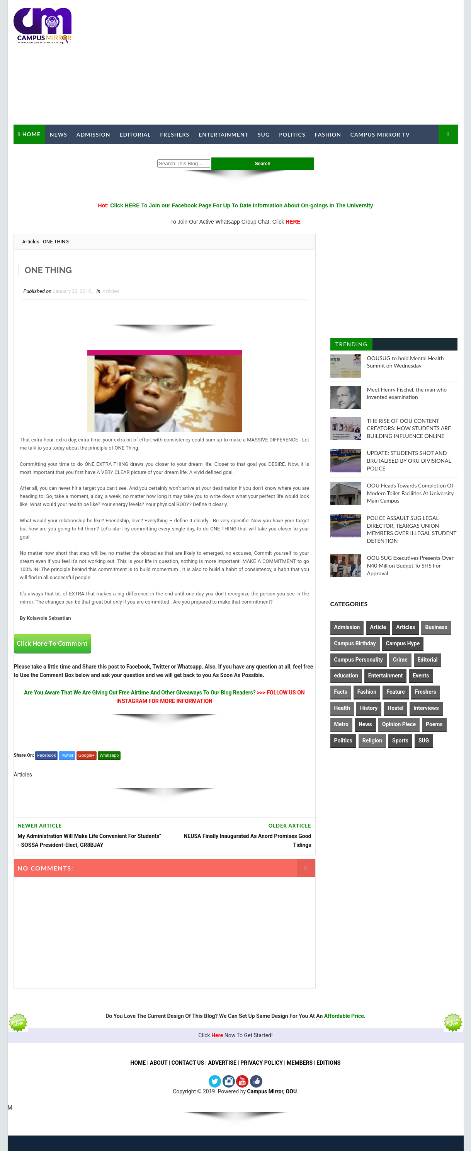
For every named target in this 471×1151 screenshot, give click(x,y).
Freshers (174, 134)
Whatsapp (109, 755)
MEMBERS (300, 1063)
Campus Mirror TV (380, 134)
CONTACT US (188, 1063)
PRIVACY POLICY (261, 1063)
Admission (94, 134)
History (369, 708)
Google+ (86, 755)
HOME (138, 1063)
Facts (340, 692)
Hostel (395, 708)
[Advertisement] (317, 63)
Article (378, 627)
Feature (395, 692)
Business (436, 627)
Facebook (46, 755)
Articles (30, 242)
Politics (292, 134)
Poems (434, 724)
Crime (400, 660)
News (58, 134)
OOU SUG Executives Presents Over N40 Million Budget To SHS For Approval (410, 565)
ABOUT (159, 1063)
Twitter (67, 755)
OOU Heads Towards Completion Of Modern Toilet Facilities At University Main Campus (410, 493)
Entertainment (223, 134)
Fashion (328, 134)
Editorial (135, 134)
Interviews (426, 708)
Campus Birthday (355, 643)
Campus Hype (403, 643)
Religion (372, 740)
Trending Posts (351, 346)
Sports (400, 740)
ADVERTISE (222, 1063)
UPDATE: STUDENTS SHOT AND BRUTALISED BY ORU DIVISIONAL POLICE (409, 460)
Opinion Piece (399, 724)
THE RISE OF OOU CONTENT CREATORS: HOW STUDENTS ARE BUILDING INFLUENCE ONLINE (409, 428)
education (346, 675)
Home (31, 134)
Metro (341, 724)
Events (421, 675)
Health (342, 708)
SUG (264, 134)
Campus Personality (358, 660)
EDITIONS (329, 1063)
